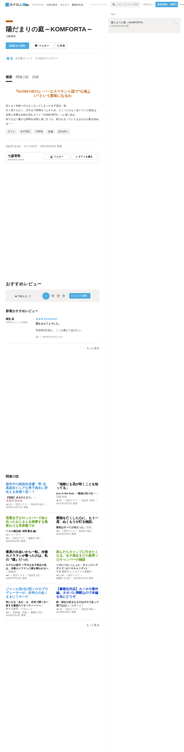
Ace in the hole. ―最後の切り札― (76, 493)
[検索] (113, 4)
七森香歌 (11, 36)
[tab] (10, 78)
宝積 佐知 (61, 496)
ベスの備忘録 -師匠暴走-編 (21, 531)
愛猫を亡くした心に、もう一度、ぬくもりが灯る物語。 (77, 520)
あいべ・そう (13, 534)
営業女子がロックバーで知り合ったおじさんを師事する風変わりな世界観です (27, 521)
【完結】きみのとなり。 (19, 497)
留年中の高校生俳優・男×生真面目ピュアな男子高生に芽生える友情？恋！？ (27, 488)
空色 (88, 527)
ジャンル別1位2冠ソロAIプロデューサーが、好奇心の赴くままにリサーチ (27, 592)
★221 (59, 500)
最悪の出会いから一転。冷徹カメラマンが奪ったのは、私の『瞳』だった (27, 555)
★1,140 (60, 575)
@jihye (12, 571)
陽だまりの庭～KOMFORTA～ (49, 29)
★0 (58, 531)
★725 (59, 609)
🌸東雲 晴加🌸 (14, 500)
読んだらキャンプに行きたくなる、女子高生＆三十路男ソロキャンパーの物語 (77, 555)
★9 (7, 612)
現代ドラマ (21, 504)
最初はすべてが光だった (70, 527)
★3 (7, 538)
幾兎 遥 (10, 318)
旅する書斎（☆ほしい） (19, 608)
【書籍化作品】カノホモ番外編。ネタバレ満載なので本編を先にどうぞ (77, 592)
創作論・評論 (20, 612)
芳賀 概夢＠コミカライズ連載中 (74, 571)
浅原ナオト (77, 605)
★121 (9, 504)
